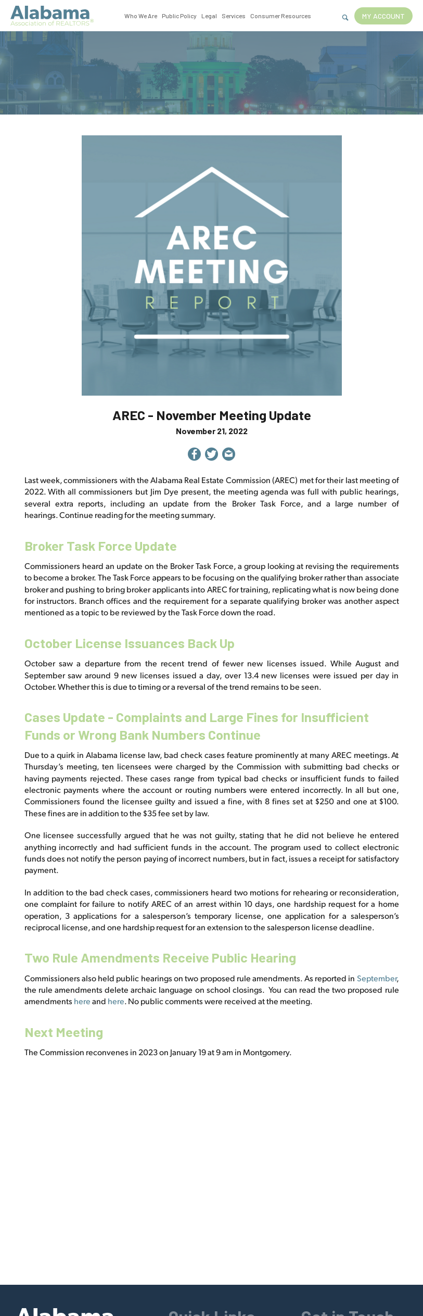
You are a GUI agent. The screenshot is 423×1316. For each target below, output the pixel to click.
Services (234, 15)
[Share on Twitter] (211, 455)
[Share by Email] (228, 455)
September (376, 977)
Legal (209, 15)
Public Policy (179, 15)
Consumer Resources (280, 15)
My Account (383, 15)
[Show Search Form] (345, 18)
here (82, 1000)
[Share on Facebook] (194, 455)
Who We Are (140, 15)
